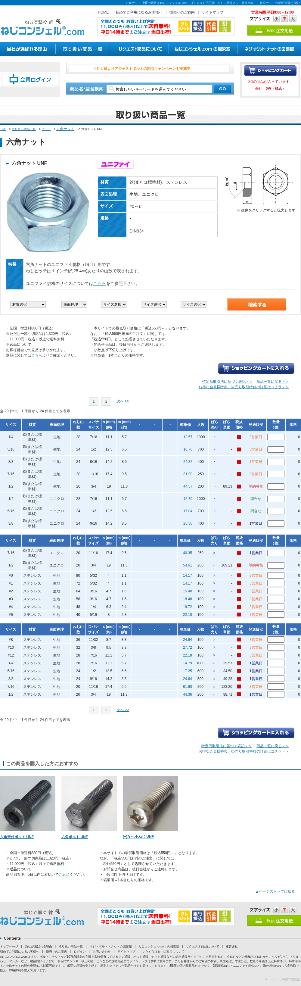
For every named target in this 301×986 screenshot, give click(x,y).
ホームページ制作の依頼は (283, 979)
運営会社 (232, 946)
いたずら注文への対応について (163, 951)
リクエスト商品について (202, 946)
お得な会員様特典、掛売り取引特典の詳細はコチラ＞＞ (244, 387)
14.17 (187, 575)
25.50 (187, 523)
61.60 (187, 687)
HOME (103, 12)
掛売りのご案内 (182, 12)
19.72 (187, 607)
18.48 (187, 599)
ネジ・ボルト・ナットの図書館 (111, 946)
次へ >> (122, 401)
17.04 (187, 511)
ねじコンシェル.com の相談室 (158, 946)
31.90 (187, 474)
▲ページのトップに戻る (275, 891)
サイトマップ (212, 12)
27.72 (187, 647)
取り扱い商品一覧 (24, 129)
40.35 (187, 553)
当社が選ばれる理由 (38, 946)
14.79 (187, 663)
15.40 (187, 591)
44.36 (187, 694)
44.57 (187, 486)
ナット (46, 129)
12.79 (187, 499)
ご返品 (64, 874)
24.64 (187, 640)
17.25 (187, 671)
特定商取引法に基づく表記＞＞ (227, 381)
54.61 (187, 565)
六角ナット (65, 129)
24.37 (187, 462)
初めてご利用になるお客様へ (139, 12)
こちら (99, 283)
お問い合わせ (102, 951)
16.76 (187, 449)
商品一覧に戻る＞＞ (272, 381)
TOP (3, 129)
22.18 (187, 615)
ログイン (80, 951)
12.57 (187, 437)
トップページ (9, 946)
